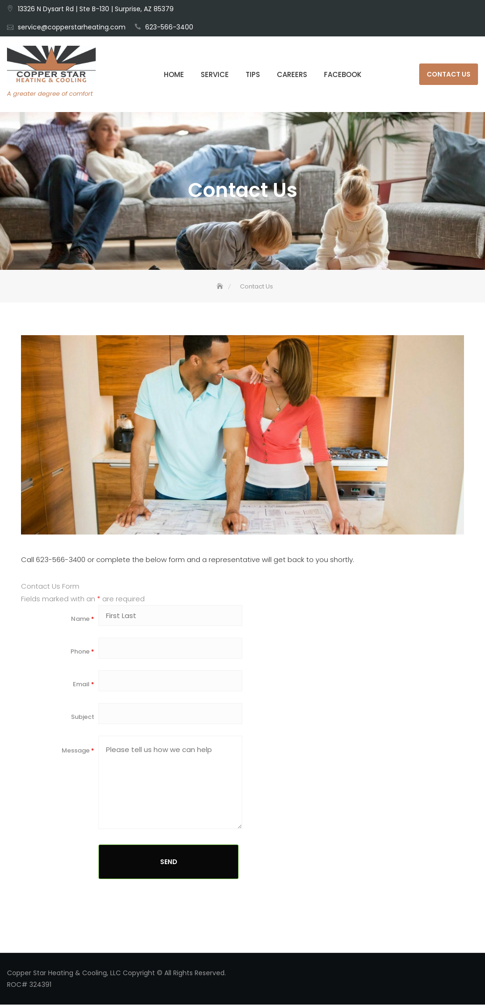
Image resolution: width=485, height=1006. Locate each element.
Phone (82, 652)
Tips (253, 74)
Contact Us (449, 74)
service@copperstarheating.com (72, 27)
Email (83, 685)
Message (78, 751)
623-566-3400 (169, 27)
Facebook (342, 74)
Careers (292, 74)
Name (82, 620)
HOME (174, 74)
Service (215, 74)
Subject (82, 718)
